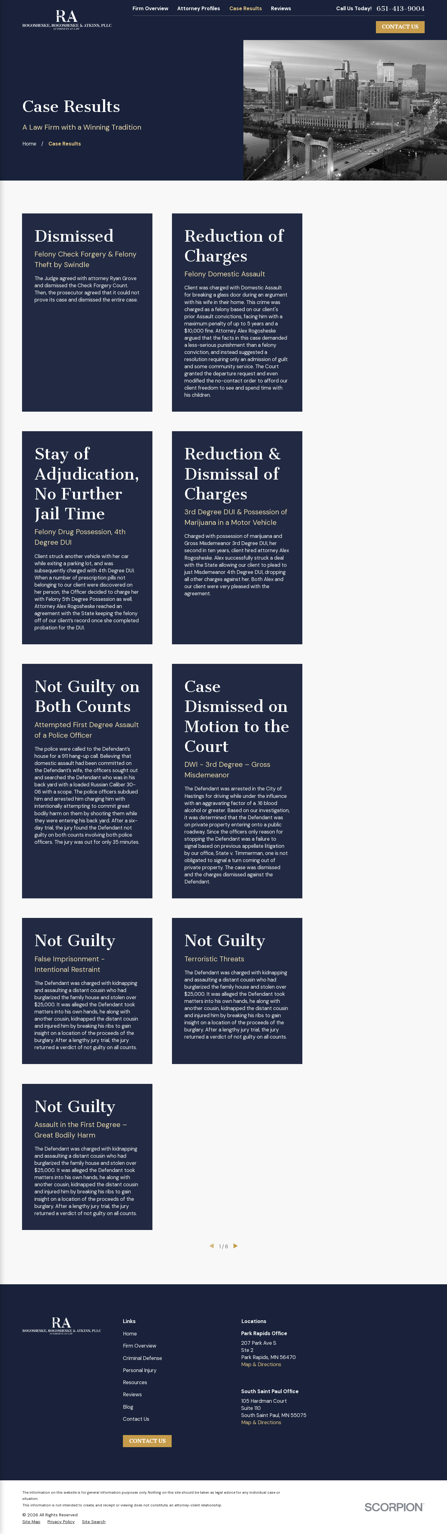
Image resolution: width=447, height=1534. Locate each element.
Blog (128, 1407)
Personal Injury (139, 1370)
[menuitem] (31, 1522)
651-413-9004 (401, 9)
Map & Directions (261, 1364)
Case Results (245, 8)
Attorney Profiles (198, 8)
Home (130, 1334)
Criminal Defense (142, 1358)
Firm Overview (150, 8)
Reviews (281, 8)
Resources (135, 1382)
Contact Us (400, 27)
